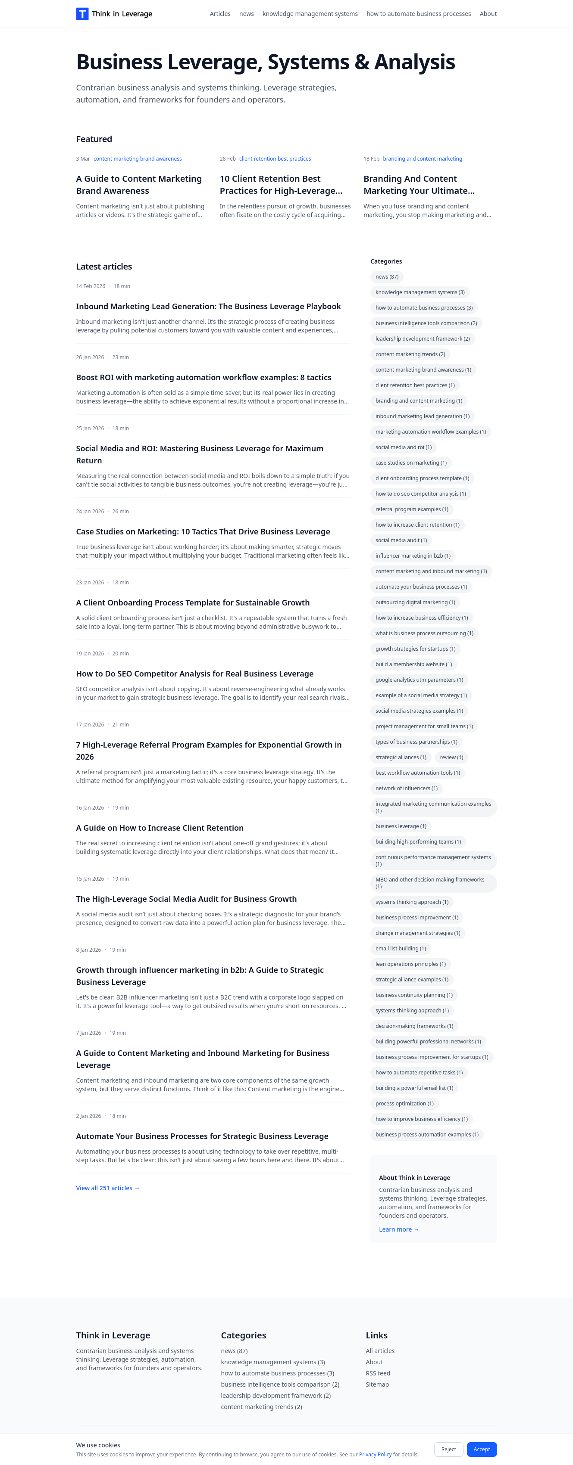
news (246, 13)
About (488, 13)
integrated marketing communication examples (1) (433, 807)
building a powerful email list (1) (414, 1088)
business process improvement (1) (417, 917)
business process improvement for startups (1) (432, 1057)
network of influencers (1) (407, 788)
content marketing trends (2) (410, 354)
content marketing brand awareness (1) (423, 369)
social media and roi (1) (404, 447)
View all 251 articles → (108, 1188)
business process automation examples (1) (427, 1134)
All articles (380, 1351)
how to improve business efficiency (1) (422, 1119)
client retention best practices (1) (415, 385)
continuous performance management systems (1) (433, 861)
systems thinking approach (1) (412, 902)
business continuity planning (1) (414, 995)
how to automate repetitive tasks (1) (419, 1072)
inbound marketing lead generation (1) (423, 416)
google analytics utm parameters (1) (419, 679)
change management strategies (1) (418, 933)
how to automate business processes (418, 13)
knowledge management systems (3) (420, 292)
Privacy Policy (375, 1454)
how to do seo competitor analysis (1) (421, 493)
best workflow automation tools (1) (418, 772)
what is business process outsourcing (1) (424, 633)
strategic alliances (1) (401, 757)
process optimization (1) (405, 1103)
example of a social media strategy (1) (421, 695)
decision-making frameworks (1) (414, 1026)
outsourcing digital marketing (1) (415, 602)
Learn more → (399, 1229)
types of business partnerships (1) (416, 741)
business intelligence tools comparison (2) (426, 323)
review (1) (451, 757)
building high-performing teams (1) (418, 841)
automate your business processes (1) (421, 586)
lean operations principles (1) (411, 964)
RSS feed (378, 1373)
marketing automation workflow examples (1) (431, 431)
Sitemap (377, 1384)
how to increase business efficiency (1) (422, 617)
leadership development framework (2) (423, 338)
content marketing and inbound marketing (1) (431, 571)
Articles (220, 13)
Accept (482, 1449)
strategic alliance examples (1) (412, 979)
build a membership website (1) (414, 664)
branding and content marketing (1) (419, 400)
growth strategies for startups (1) (415, 648)
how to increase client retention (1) (418, 524)
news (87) (387, 276)
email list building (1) (401, 948)
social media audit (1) (401, 540)
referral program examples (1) (412, 509)
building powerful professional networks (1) (428, 1041)
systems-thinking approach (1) (412, 1010)
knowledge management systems (310, 13)
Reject (448, 1449)
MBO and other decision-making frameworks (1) (430, 883)
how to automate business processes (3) (424, 307)
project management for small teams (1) (424, 726)
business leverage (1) (401, 826)
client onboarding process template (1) (422, 478)
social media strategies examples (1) (419, 710)
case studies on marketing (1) (411, 462)
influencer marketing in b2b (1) (413, 555)
